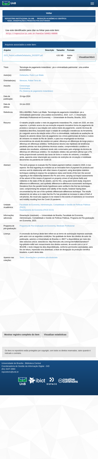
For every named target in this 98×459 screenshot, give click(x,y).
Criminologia (25, 86)
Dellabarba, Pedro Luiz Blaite (32, 75)
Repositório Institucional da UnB (19, 18)
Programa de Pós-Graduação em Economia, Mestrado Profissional (47, 226)
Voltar (49, 13)
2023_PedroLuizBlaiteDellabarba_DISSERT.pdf (23, 55)
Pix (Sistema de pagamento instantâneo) (36, 91)
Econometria (25, 88)
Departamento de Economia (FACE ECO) (37, 210)
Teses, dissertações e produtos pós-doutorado (28, 21)
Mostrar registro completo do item (21, 334)
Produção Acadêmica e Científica (51, 18)
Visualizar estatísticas (55, 334)
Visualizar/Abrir (87, 57)
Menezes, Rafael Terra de (30, 81)
